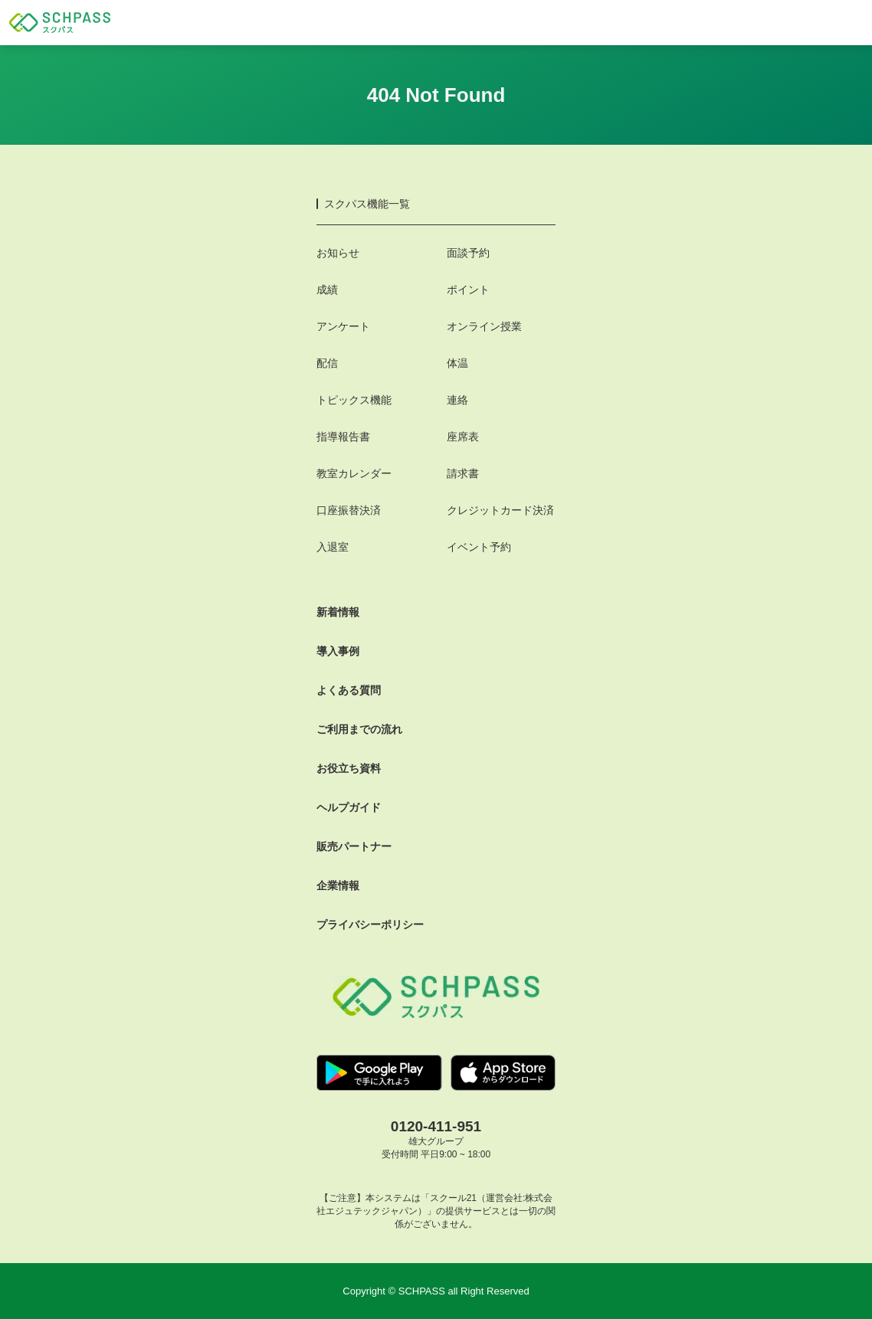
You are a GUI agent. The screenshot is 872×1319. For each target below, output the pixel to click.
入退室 (332, 547)
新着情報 (337, 612)
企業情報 (337, 885)
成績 (327, 289)
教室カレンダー (354, 473)
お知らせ (337, 253)
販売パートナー (354, 846)
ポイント (468, 289)
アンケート (343, 326)
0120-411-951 (436, 1126)
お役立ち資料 (348, 768)
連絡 (457, 400)
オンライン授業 (484, 326)
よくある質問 (348, 690)
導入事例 (337, 651)
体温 (457, 363)
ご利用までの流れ (359, 729)
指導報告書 (343, 436)
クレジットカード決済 (500, 510)
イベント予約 (479, 547)
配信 (327, 363)
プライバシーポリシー (370, 924)
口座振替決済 (348, 510)
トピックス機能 (354, 400)
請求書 (463, 473)
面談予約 (468, 253)
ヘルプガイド (348, 807)
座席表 (463, 436)
